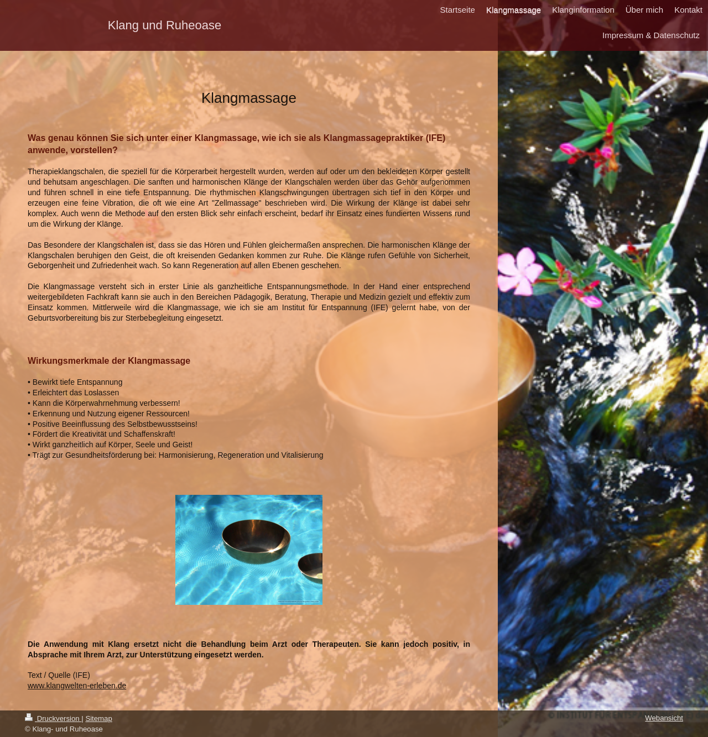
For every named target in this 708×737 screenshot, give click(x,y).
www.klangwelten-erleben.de (77, 685)
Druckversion (53, 718)
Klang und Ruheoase (165, 25)
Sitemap (98, 718)
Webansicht (664, 718)
